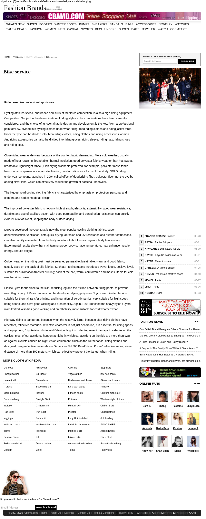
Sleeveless (42, 380)
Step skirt (105, 367)
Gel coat (8, 367)
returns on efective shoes (169, 274)
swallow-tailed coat (46, 424)
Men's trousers (163, 261)
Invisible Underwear (79, 424)
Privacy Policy (125, 512)
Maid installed (11, 393)
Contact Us (84, 512)
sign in (4, 1)
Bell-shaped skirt (13, 443)
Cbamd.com (31, 512)
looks (59, 1)
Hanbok (40, 393)
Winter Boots (66, 24)
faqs (26, 1)
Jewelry (166, 24)
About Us (56, 512)
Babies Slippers (163, 242)
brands (39, 1)
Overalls (72, 367)
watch (163, 29)
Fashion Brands (25, 7)
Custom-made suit (110, 393)
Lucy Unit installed (78, 418)
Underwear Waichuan (80, 380)
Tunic (156, 286)
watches (182, 24)
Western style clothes (112, 399)
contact (20, 1)
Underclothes (107, 412)
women (50, 29)
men (61, 29)
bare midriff (10, 380)
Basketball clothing (110, 443)
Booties (45, 24)
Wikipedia (18, 57)
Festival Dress (11, 437)
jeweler (148, 29)
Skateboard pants (110, 380)
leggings (8, 418)
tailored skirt (74, 437)
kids (98, 29)
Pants (158, 280)
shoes (32, 24)
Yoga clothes (75, 374)
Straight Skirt (43, 399)
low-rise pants (108, 374)
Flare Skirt (106, 437)
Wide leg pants (12, 424)
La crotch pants (76, 386)
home (32, 1)
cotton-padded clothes (80, 443)
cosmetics (178, 29)
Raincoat (41, 430)
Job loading (106, 418)
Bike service (51, 57)
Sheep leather (11, 374)
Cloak (39, 449)
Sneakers (99, 24)
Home (44, 512)
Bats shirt (41, 418)
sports (87, 29)
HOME (7, 57)
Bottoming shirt (44, 386)
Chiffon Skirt (107, 405)
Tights (7, 430)
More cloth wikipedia (22, 360)
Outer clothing (11, 399)
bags (130, 24)
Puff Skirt (41, 412)
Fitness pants (75, 393)
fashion (47, 1)
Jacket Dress (107, 430)
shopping (86, 1)
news (54, 1)
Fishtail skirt (74, 405)
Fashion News (151, 321)
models (77, 1)
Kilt (37, 437)
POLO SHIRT (107, 424)
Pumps (84, 24)
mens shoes (168, 267)
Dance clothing (44, 443)
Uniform (8, 449)
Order (159, 293)
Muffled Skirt (75, 430)
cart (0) (12, 1)
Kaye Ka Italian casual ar (168, 255)
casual (73, 29)
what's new (15, 24)
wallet (171, 236)
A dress (8, 386)
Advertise (69, 512)
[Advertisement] (102, 39)
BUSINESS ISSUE (169, 248)
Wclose (8, 405)
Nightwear (41, 367)
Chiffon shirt (42, 405)
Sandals (116, 24)
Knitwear (73, 399)
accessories (146, 24)
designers (67, 1)
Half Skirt (9, 412)
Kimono (104, 386)
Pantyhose (106, 449)
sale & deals (16, 29)
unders (110, 29)
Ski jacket (41, 374)
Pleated (72, 412)
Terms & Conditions (103, 512)
